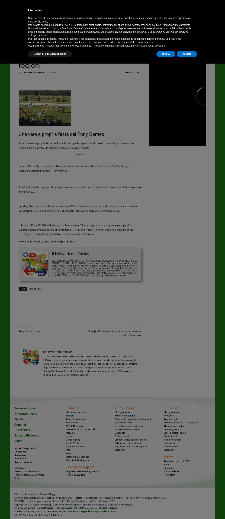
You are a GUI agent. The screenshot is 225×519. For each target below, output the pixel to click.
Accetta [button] (186, 53)
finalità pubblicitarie (48, 31)
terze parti (82, 25)
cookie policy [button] (41, 21)
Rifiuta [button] (166, 53)
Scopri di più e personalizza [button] (50, 53)
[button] (195, 8)
